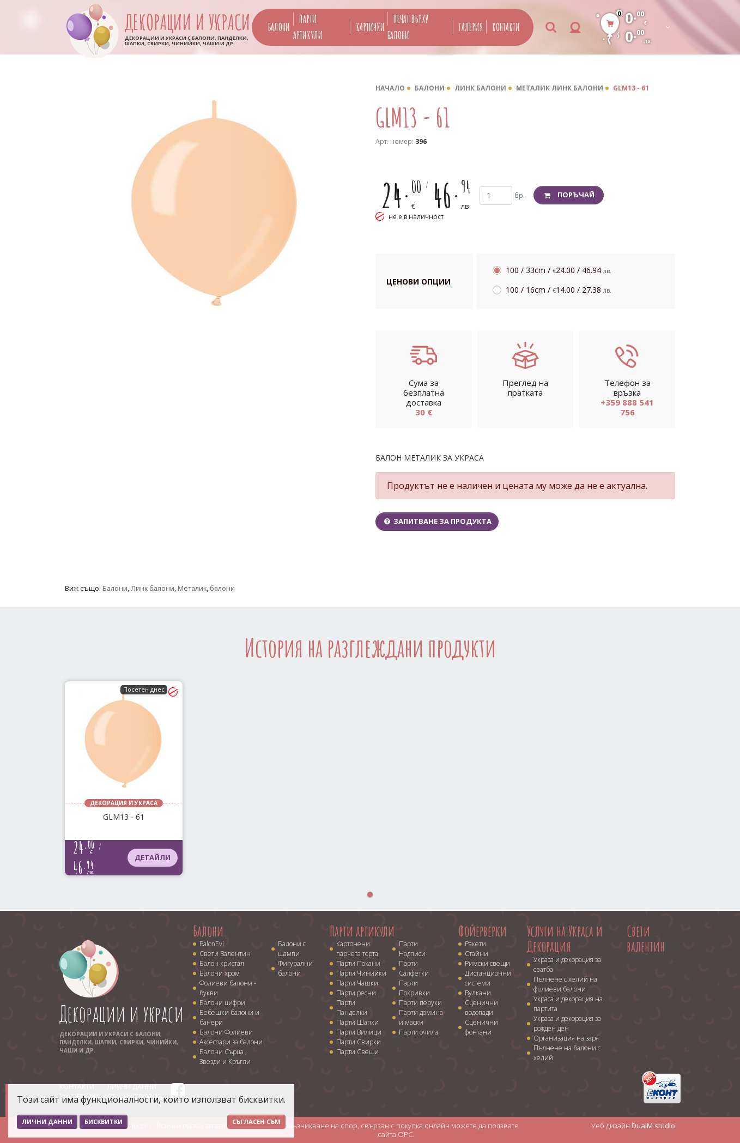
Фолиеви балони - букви (227, 987)
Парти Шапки (357, 1022)
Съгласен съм (256, 1121)
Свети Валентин (225, 953)
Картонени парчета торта (357, 948)
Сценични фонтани (481, 1027)
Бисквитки (103, 1121)
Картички (370, 27)
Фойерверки (482, 931)
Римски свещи (487, 963)
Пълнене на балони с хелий (567, 1052)
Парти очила (418, 1032)
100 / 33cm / (558, 270)
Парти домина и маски (421, 1017)
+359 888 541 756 (627, 407)
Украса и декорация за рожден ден (567, 1023)
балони (222, 588)
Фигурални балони (295, 968)
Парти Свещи (357, 1051)
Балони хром (219, 973)
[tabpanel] (123, 778)
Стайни (476, 953)
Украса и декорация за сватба (567, 964)
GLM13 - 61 (631, 88)
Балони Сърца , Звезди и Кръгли (225, 1056)
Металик (192, 588)
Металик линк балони (559, 88)
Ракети (475, 943)
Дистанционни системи (488, 978)
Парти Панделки (351, 1007)
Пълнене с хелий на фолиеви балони (565, 984)
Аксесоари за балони (231, 1042)
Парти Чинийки (361, 973)
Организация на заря (566, 1038)
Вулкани (478, 992)
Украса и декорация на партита (568, 1003)
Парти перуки (420, 1002)
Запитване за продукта (437, 521)
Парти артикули (362, 931)
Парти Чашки (357, 983)
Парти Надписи (412, 948)
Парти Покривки (414, 987)
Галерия (471, 27)
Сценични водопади (481, 1007)
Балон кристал (221, 963)
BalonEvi (211, 943)
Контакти (506, 27)
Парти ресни (356, 992)
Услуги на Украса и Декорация (565, 938)
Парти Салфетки (414, 968)
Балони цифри (222, 1002)
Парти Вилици (358, 1032)
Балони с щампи (292, 948)
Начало (390, 88)
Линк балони (480, 88)
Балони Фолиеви (226, 1032)
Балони (279, 27)
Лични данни (47, 1121)
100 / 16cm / (558, 290)
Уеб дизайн (633, 1125)
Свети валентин (646, 938)
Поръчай (569, 194)
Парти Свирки (358, 1042)
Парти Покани (358, 963)
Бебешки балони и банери (229, 1017)
